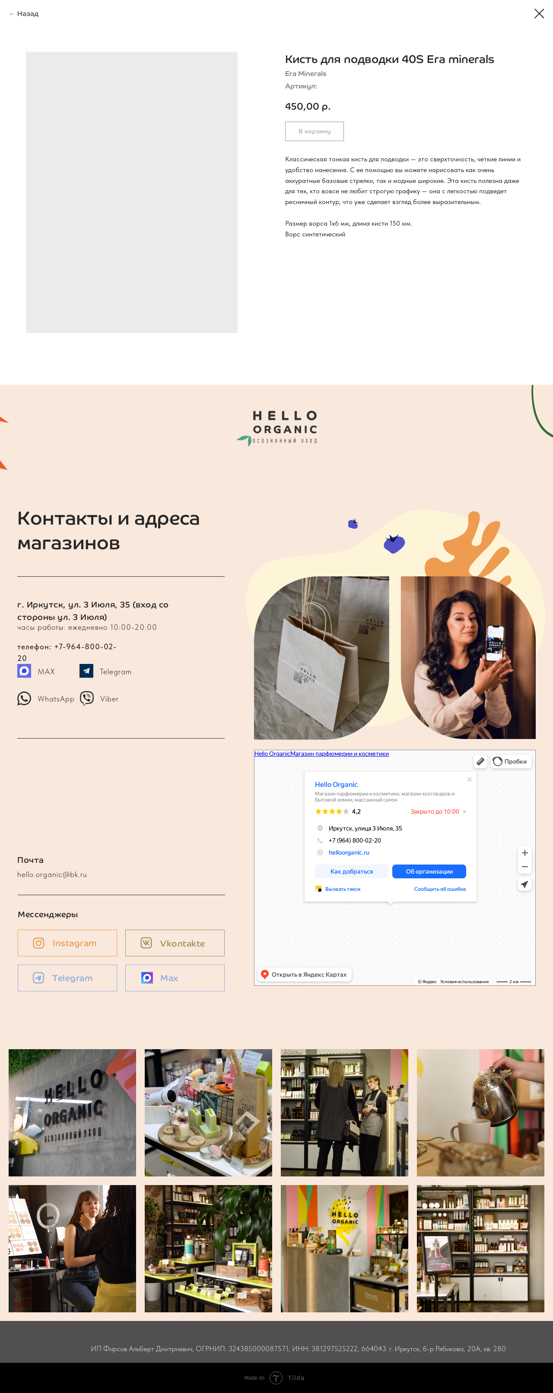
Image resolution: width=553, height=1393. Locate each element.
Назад (27, 13)
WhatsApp (56, 698)
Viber (109, 698)
